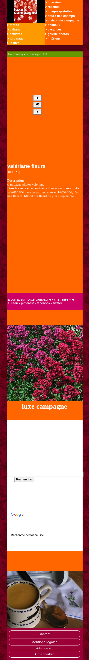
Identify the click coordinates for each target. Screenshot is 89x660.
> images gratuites (58, 11)
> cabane (13, 29)
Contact (44, 634)
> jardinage (15, 38)
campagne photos (39, 54)
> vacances (53, 29)
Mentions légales (45, 642)
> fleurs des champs (60, 16)
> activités (14, 34)
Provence (65, 192)
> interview (53, 2)
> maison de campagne (62, 20)
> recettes (52, 7)
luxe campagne (17, 54)
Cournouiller (44, 654)
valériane (17, 192)
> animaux (52, 25)
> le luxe (13, 43)
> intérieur (52, 38)
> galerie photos (57, 34)
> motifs (13, 25)
